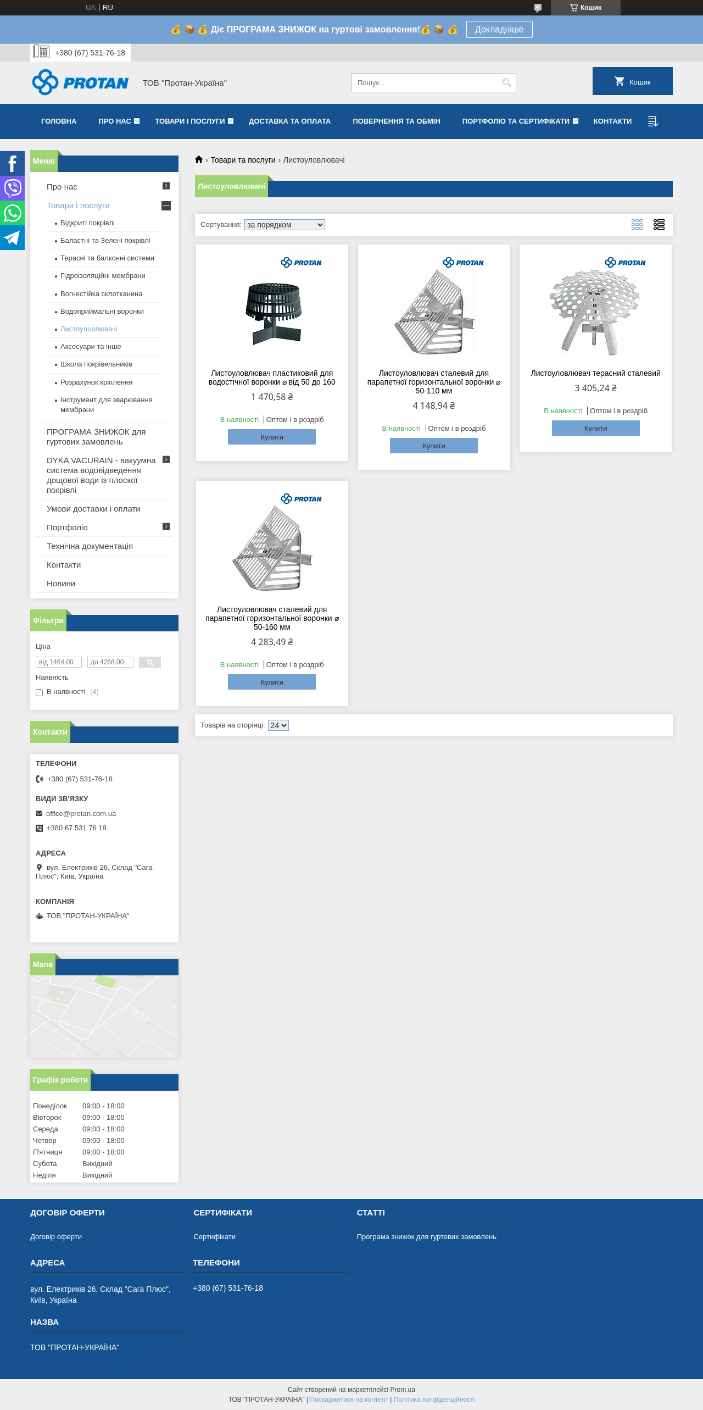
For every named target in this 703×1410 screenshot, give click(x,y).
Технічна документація (90, 546)
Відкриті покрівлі (87, 223)
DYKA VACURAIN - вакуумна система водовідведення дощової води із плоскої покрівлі (101, 475)
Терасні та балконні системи (107, 258)
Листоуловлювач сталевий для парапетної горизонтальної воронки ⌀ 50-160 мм (272, 618)
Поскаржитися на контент (349, 1399)
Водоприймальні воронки (102, 311)
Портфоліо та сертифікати (516, 121)
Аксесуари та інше (90, 346)
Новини (61, 583)
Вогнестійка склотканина (101, 294)
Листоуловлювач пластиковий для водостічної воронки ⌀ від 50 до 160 (272, 377)
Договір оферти (56, 1237)
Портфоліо (67, 527)
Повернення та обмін (396, 121)
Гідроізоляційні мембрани (103, 275)
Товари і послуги (190, 121)
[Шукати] (506, 82)
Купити (271, 437)
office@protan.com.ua (81, 813)
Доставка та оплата (290, 121)
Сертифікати (214, 1237)
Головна (58, 121)
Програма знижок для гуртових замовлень (426, 1237)
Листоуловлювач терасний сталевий (595, 373)
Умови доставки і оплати (94, 508)
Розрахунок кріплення (96, 382)
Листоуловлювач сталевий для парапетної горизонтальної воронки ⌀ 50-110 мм (434, 382)
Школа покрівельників (96, 364)
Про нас (114, 121)
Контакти (613, 121)
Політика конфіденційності (434, 1399)
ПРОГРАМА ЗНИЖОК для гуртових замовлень (96, 436)
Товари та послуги (242, 160)
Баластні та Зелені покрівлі (105, 240)
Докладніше (499, 29)
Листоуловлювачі (89, 329)
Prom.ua (402, 1390)
